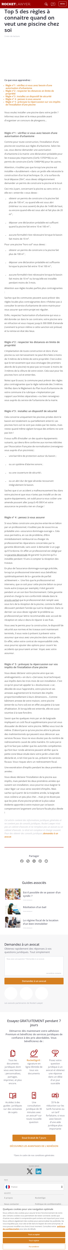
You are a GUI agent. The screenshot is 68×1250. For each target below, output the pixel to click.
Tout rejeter (34, 1240)
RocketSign (40, 1198)
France (14, 1187)
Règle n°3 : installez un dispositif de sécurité (28, 96)
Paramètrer (34, 1246)
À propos (8, 1198)
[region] (34, 1227)
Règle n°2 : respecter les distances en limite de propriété (30, 92)
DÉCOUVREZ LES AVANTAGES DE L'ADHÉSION (34, 1146)
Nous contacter (11, 1204)
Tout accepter (34, 1234)
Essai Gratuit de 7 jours (34, 1137)
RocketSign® (34, 1060)
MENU (62, 4)
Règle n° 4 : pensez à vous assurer (23, 99)
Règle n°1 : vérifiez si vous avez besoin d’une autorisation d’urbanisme (29, 87)
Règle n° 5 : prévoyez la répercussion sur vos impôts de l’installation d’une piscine (33, 103)
